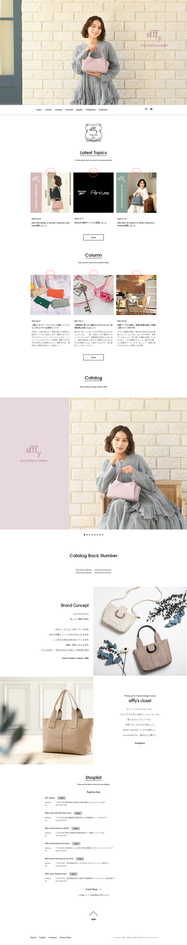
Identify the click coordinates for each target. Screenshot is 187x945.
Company (53, 937)
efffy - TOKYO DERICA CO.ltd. (132, 937)
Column (48, 109)
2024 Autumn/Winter (84, 572)
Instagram (140, 742)
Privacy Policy (65, 937)
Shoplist (79, 109)
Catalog (58, 109)
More (93, 237)
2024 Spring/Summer (103, 572)
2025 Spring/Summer (103, 569)
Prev (3, 462)
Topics (39, 109)
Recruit (33, 937)
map (61, 798)
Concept (69, 109)
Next (184, 462)
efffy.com (93, 133)
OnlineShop (90, 109)
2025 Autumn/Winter (84, 569)
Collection (103, 109)
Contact (42, 937)
